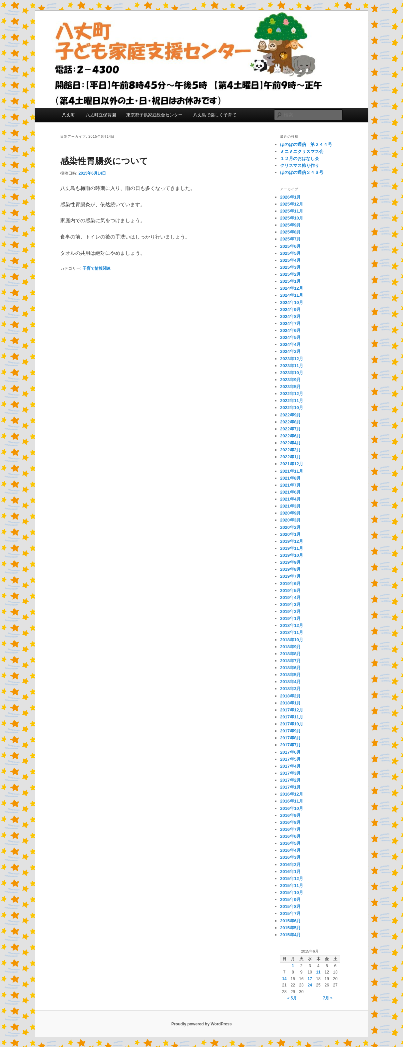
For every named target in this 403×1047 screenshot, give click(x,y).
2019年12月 (291, 541)
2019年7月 (290, 576)
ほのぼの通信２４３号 (301, 172)
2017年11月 (291, 716)
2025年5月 (290, 253)
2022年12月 (291, 393)
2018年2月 (290, 695)
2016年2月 (290, 864)
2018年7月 (290, 660)
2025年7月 (290, 238)
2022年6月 (290, 435)
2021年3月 (290, 506)
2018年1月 (290, 702)
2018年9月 (290, 646)
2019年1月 (290, 618)
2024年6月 (290, 330)
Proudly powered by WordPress (201, 1024)
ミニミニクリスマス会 (301, 151)
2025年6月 (290, 246)
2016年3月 (290, 857)
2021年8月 (290, 478)
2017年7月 (290, 744)
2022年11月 (291, 400)
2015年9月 (290, 899)
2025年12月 (291, 204)
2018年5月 (290, 674)
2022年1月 (290, 456)
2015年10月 (291, 892)
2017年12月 (291, 709)
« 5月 (292, 998)
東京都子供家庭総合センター (154, 114)
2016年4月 (290, 850)
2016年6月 (290, 836)
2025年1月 (290, 281)
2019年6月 (290, 583)
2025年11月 (291, 211)
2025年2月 (290, 274)
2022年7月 (290, 428)
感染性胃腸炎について (104, 161)
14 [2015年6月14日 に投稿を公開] (284, 978)
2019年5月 (290, 590)
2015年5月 (290, 927)
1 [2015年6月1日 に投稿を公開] (293, 966)
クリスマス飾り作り (299, 165)
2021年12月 (291, 463)
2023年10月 (291, 372)
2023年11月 (291, 365)
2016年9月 (290, 815)
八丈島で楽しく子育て (214, 114)
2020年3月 (290, 520)
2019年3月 (290, 604)
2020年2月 (290, 527)
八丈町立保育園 (101, 114)
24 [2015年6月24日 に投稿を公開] (310, 985)
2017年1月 (290, 787)
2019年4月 (290, 597)
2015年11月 (291, 885)
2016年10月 (291, 808)
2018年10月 (291, 639)
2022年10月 (291, 407)
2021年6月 (290, 492)
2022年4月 (290, 442)
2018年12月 (291, 625)
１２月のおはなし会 (299, 158)
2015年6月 (290, 920)
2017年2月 (290, 780)
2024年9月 (290, 309)
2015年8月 (290, 906)
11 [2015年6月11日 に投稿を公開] (318, 972)
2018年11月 (291, 632)
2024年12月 (291, 288)
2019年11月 (291, 548)
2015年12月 (291, 878)
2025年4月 (290, 260)
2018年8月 (290, 653)
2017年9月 (290, 730)
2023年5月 (290, 386)
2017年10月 (291, 723)
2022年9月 (290, 414)
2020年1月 (290, 534)
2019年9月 (290, 562)
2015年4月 (290, 934)
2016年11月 (291, 801)
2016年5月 (290, 843)
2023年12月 (291, 358)
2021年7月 (290, 485)
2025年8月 (290, 231)
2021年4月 (290, 499)
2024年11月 (291, 295)
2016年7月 (290, 829)
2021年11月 (291, 471)
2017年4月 (290, 766)
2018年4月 (290, 681)
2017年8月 (290, 737)
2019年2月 (290, 611)
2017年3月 (290, 773)
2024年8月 (290, 316)
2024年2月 (290, 351)
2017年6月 (290, 752)
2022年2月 (290, 449)
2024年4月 (290, 344)
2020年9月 (290, 513)
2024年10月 (291, 302)
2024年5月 (290, 337)
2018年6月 (290, 667)
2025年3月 (290, 267)
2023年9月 (290, 379)
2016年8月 (290, 822)
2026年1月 (290, 197)
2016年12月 (291, 794)
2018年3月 (290, 688)
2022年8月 (290, 421)
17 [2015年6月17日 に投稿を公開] (310, 978)
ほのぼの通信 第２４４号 (306, 144)
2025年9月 (290, 225)
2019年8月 (290, 569)
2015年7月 (290, 913)
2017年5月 (290, 759)
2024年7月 (290, 323)
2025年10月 (291, 218)
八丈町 (68, 114)
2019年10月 (291, 555)
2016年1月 (290, 871)
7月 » (328, 998)
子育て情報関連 (97, 268)
